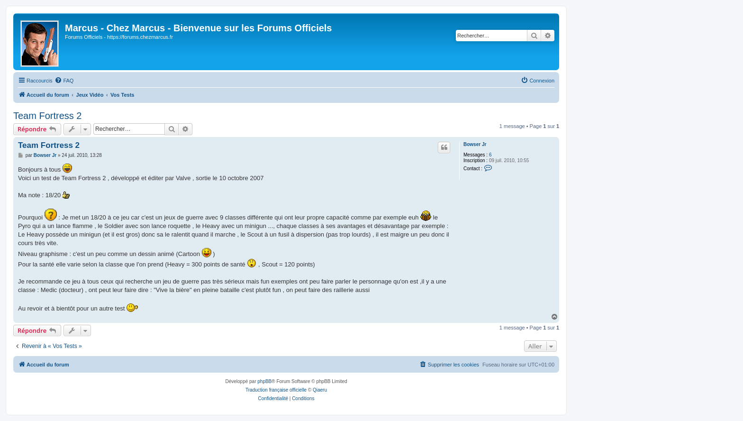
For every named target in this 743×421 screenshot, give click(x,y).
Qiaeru (320, 390)
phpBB (264, 381)
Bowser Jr (474, 144)
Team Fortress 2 (47, 115)
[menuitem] (63, 80)
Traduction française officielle (276, 390)
